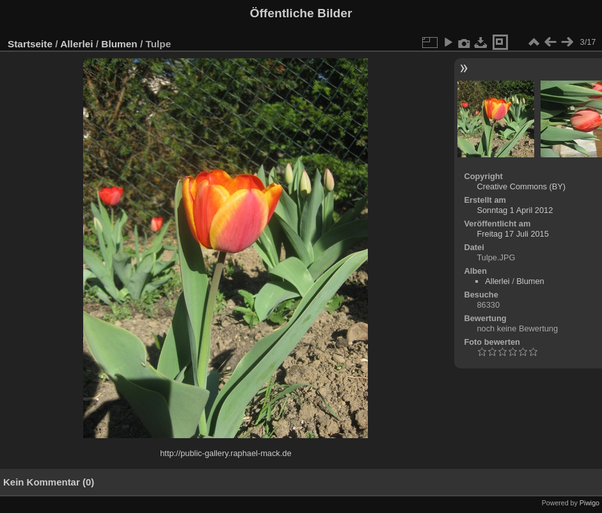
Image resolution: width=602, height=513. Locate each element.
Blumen (119, 43)
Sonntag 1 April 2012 (515, 210)
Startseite (30, 43)
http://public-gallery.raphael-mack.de (225, 453)
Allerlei (76, 43)
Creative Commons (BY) (521, 186)
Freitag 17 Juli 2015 (512, 234)
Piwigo (589, 503)
